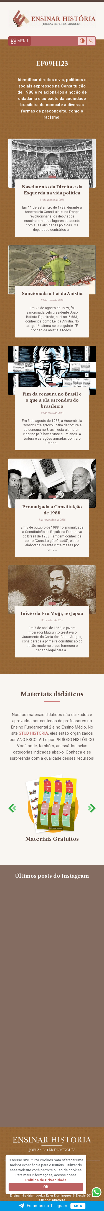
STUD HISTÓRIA (33, 733)
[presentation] (12, 808)
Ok (46, 1187)
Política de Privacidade (46, 1180)
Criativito (58, 1200)
